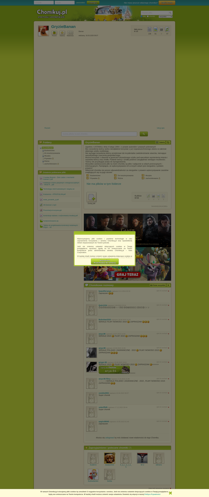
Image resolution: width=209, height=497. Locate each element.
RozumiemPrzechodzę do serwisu (105, 261)
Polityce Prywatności (152, 494)
